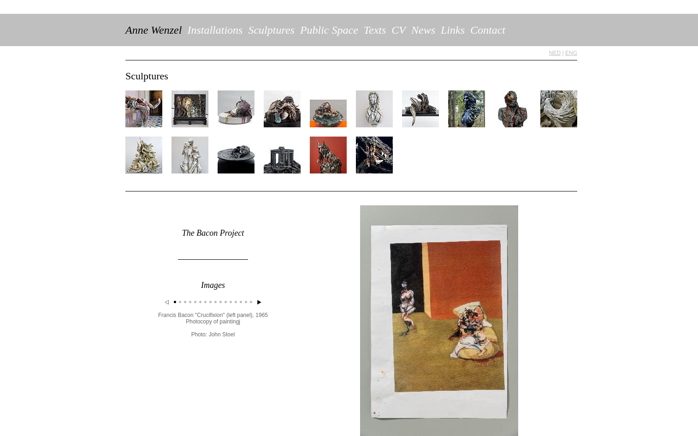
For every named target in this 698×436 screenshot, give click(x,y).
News (423, 30)
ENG (571, 53)
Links (453, 30)
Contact (487, 30)
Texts (375, 30)
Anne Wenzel (153, 30)
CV (398, 30)
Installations (215, 30)
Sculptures (271, 30)
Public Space (329, 30)
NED (555, 53)
